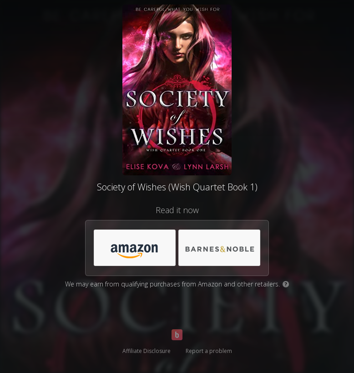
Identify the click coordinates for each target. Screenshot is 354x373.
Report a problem (209, 351)
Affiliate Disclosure (146, 351)
